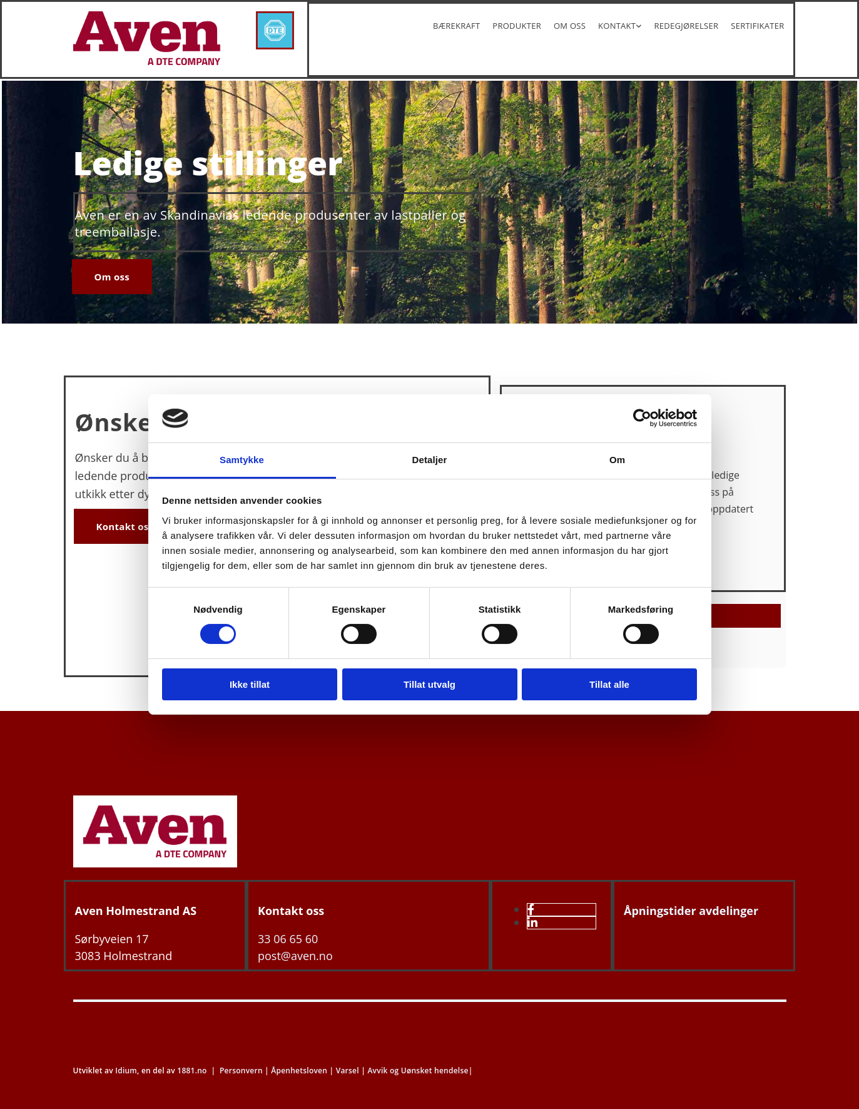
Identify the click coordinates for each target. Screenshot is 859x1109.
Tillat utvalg (429, 684)
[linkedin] (532, 922)
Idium (126, 1070)
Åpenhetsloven (299, 1070)
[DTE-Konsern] (275, 46)
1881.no (191, 1070)
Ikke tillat (250, 684)
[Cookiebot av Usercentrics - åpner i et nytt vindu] (642, 418)
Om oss (570, 25)
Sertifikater (757, 25)
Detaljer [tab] (429, 459)
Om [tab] (617, 459)
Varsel (347, 1070)
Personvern (241, 1070)
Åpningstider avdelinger (691, 910)
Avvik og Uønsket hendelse (417, 1070)
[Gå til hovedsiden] (155, 864)
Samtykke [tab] (242, 459)
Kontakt (617, 25)
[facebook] (530, 909)
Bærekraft (456, 25)
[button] (112, 276)
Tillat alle (609, 684)
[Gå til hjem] (147, 61)
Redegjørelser (686, 25)
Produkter (516, 25)
